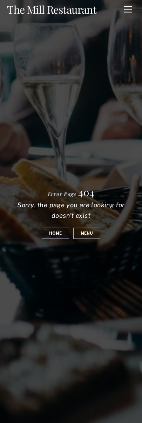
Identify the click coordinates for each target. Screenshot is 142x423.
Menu (87, 233)
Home (55, 233)
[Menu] (128, 9)
